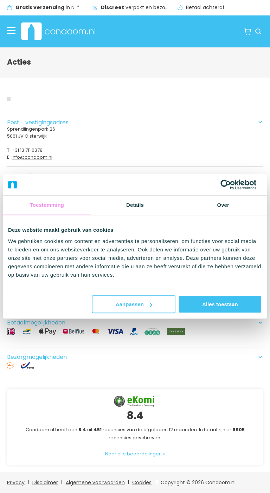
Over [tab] (223, 205)
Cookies (142, 482)
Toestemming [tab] (47, 205)
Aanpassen (134, 304)
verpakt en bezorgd (137, 7)
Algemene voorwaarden (95, 482)
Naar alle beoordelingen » (135, 454)
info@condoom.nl (32, 157)
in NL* (47, 7)
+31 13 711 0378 (27, 150)
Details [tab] (135, 205)
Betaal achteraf (205, 7)
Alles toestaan (220, 304)
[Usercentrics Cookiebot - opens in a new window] (231, 184)
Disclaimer (45, 482)
